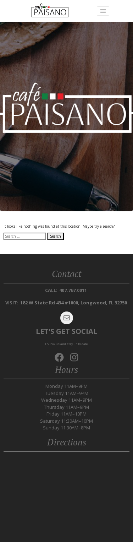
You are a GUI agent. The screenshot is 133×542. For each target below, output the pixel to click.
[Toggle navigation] (103, 11)
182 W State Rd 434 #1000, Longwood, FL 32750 (73, 302)
